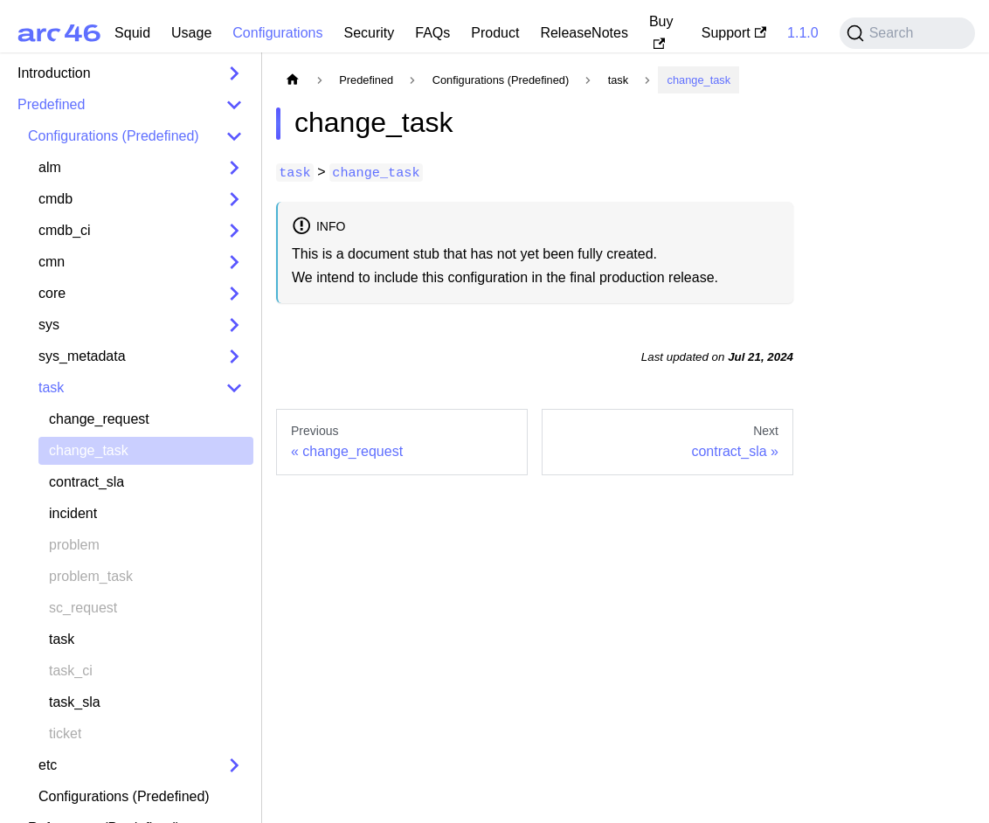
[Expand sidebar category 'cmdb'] (234, 199)
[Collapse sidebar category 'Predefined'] (234, 105)
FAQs (432, 32)
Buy (661, 31)
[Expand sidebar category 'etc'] (234, 765)
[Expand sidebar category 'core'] (234, 294)
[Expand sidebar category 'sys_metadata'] (234, 356)
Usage (191, 32)
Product (495, 32)
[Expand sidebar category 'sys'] (234, 325)
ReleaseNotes (584, 32)
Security (368, 32)
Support (734, 32)
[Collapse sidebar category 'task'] (234, 388)
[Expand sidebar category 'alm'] (234, 168)
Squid (132, 32)
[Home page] (292, 79)
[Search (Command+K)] (907, 33)
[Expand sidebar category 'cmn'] (234, 262)
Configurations (277, 32)
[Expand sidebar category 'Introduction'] (234, 73)
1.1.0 (803, 32)
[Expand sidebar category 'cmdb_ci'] (234, 231)
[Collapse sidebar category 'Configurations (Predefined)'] (234, 136)
